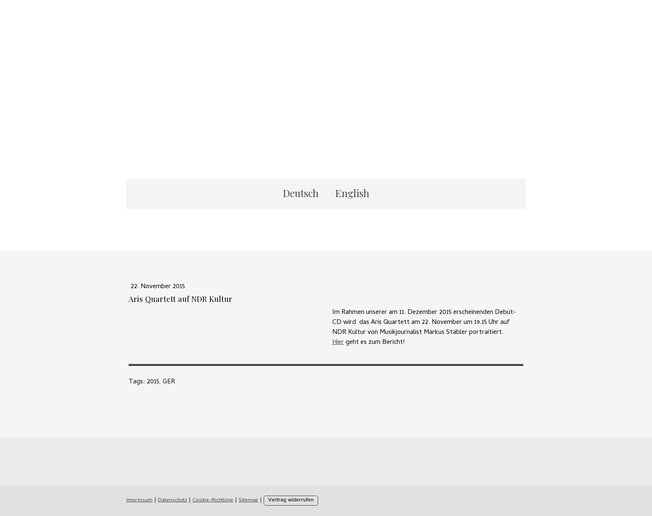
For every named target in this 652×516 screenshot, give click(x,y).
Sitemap (248, 500)
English (352, 193)
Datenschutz (172, 500)
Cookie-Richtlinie (213, 500)
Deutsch (301, 193)
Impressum (139, 500)
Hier (338, 342)
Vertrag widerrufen (291, 500)
